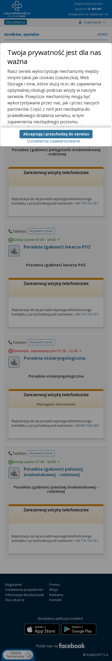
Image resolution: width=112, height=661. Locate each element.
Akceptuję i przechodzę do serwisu (56, 133)
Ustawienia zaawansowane (53, 141)
